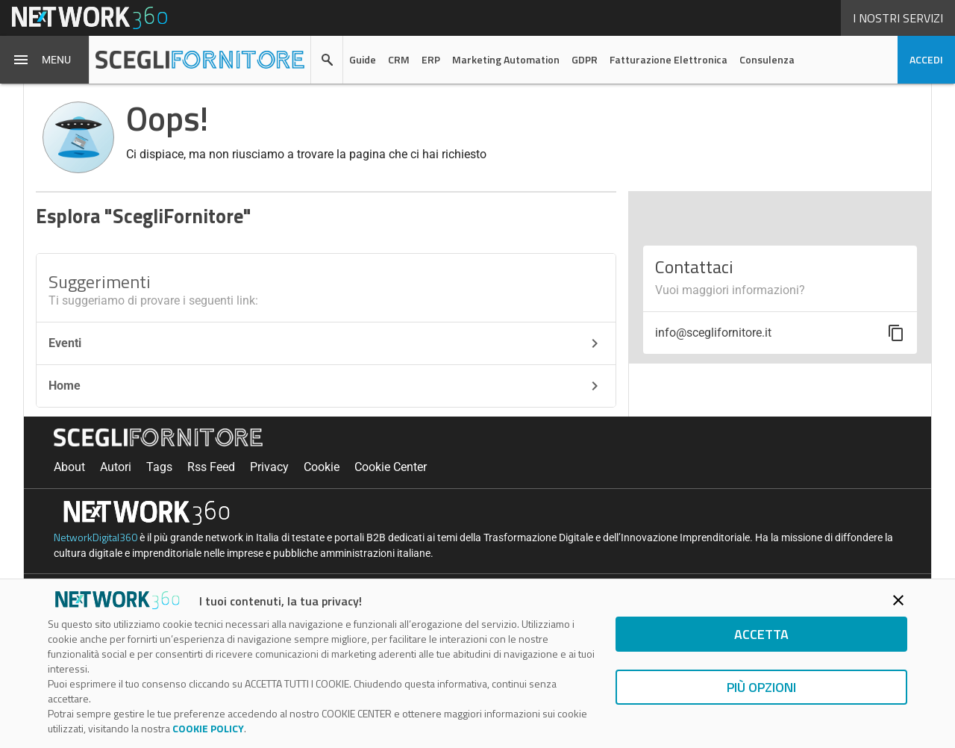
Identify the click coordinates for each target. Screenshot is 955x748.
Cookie (321, 467)
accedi (926, 59)
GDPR (585, 59)
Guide (362, 59)
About (69, 467)
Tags (159, 467)
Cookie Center (390, 467)
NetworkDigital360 (95, 537)
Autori (115, 467)
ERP (431, 59)
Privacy (269, 467)
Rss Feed (211, 467)
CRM (399, 59)
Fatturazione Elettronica (668, 59)
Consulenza (767, 59)
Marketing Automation (506, 59)
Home (326, 386)
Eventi (326, 343)
